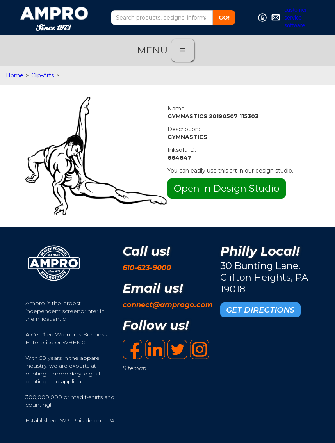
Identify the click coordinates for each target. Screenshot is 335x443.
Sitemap (134, 368)
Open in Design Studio (227, 188)
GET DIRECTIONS (260, 310)
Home (14, 75)
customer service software (295, 17)
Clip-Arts (42, 75)
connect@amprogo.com (168, 305)
